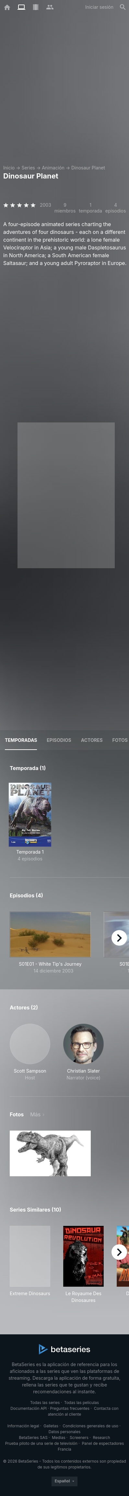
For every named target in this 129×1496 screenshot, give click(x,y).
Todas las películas (81, 1402)
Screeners (79, 1437)
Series (28, 167)
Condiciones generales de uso (90, 1425)
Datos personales (65, 1431)
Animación (53, 167)
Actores (92, 740)
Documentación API (28, 1408)
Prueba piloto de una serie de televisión (41, 1443)
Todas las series (45, 1402)
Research (101, 1437)
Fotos (120, 740)
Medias (58, 1437)
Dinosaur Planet (88, 167)
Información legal (23, 1425)
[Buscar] (123, 7)
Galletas (50, 1425)
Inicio (9, 167)
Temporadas (21, 740)
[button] (30, 1052)
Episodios (59, 740)
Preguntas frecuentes (69, 1408)
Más (35, 1114)
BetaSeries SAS (33, 1437)
